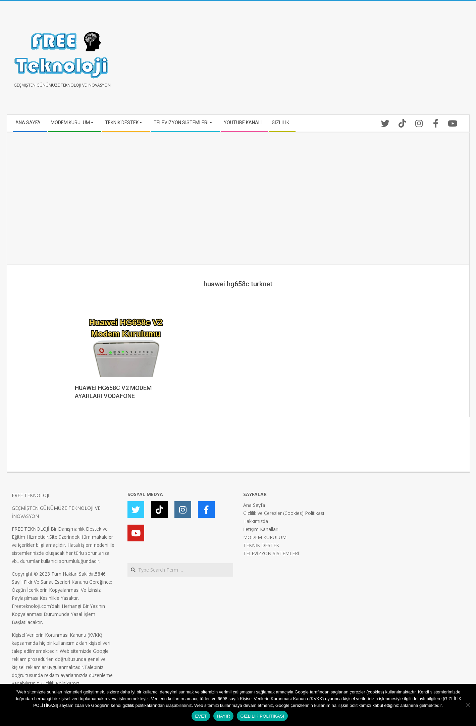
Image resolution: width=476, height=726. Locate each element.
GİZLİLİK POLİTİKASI (262, 716)
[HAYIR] (467, 704)
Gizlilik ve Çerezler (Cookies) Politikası (283, 513)
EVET (201, 716)
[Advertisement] (351, 60)
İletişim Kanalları (260, 529)
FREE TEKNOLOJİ (30, 495)
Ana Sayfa (254, 505)
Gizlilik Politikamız (60, 683)
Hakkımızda (255, 521)
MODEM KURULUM (264, 537)
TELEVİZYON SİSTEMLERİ (271, 553)
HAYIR (223, 716)
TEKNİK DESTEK (261, 545)
